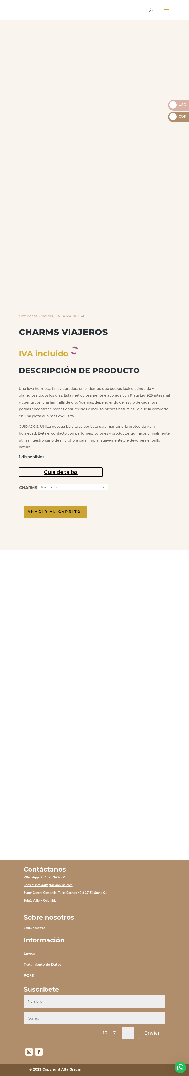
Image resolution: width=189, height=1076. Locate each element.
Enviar (152, 1033)
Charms (46, 316)
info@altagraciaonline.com (53, 885)
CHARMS (28, 487)
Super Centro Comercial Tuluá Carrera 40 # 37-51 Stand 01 (65, 893)
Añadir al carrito (57, 511)
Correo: (29, 885)
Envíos (29, 953)
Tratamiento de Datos (42, 964)
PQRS (29, 975)
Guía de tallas (61, 472)
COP (177, 116)
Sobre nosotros (34, 928)
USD (177, 104)
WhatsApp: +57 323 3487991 (45, 877)
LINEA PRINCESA (70, 316)
